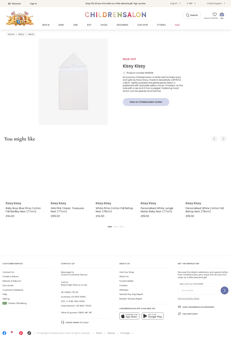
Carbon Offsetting (15, 303)
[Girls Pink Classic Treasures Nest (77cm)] (70, 172)
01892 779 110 (71, 292)
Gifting (6, 298)
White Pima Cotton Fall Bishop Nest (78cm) (114, 210)
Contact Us (8, 272)
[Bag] (221, 15)
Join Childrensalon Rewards (196, 306)
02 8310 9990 (78, 296)
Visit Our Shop (126, 272)
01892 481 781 (85, 312)
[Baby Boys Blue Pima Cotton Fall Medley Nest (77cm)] (25, 172)
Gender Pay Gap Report (131, 294)
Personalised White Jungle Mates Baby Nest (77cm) (157, 210)
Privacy (111, 333)
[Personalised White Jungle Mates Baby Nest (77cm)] (160, 172)
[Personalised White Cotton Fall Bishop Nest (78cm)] (205, 172)
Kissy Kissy (134, 66)
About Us (124, 276)
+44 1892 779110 (83, 305)
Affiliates (123, 289)
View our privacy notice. (188, 298)
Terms (99, 333)
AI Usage (125, 333)
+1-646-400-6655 (75, 301)
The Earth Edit (188, 313)
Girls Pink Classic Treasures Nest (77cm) (67, 210)
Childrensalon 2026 (59, 333)
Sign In (31, 3)
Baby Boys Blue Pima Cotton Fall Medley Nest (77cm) (23, 210)
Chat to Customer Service (74, 273)
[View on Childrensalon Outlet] (146, 102)
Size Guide (8, 285)
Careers (123, 285)
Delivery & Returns (12, 281)
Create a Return (11, 276)
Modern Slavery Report (130, 298)
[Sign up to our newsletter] (224, 290)
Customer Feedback (13, 289)
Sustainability (126, 281)
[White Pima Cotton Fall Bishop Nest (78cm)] (115, 172)
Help (5, 294)
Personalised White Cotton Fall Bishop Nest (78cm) (205, 210)
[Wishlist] (213, 15)
